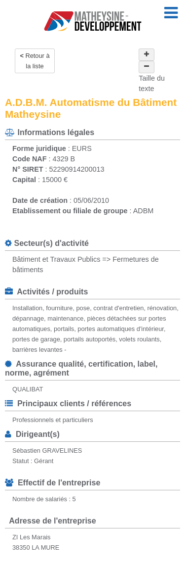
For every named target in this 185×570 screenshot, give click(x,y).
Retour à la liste (37, 61)
